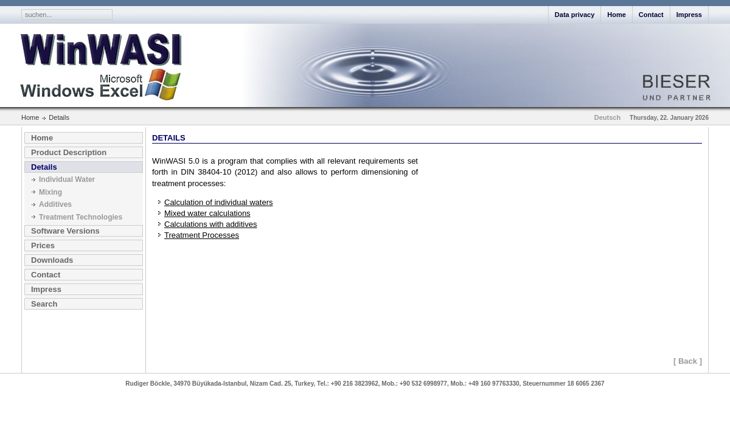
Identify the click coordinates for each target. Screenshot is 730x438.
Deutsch (607, 117)
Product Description (68, 152)
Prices (43, 245)
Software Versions (65, 230)
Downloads (52, 260)
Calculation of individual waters (218, 202)
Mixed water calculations (207, 213)
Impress (689, 14)
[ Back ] (687, 361)
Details (44, 167)
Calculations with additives (210, 224)
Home (616, 14)
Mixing (50, 192)
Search (44, 303)
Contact (651, 14)
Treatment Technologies (80, 217)
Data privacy (574, 14)
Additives (55, 204)
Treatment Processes (201, 235)
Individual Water (67, 179)
